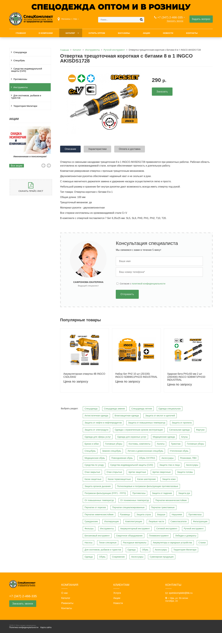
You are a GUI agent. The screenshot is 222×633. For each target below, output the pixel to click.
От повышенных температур (99, 500)
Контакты (192, 33)
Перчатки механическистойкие (171, 500)
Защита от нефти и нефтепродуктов (103, 422)
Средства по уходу (94, 465)
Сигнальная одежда (179, 430)
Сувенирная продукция (161, 557)
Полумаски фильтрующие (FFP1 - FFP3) (105, 493)
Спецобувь (19, 60)
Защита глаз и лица (169, 465)
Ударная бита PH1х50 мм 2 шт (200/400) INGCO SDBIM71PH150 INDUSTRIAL (186, 377)
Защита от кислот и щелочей (160, 415)
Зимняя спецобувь (111, 451)
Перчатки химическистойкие (98, 514)
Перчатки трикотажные (163, 507)
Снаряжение (118, 557)
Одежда (131, 549)
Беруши (161, 514)
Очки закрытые (92, 472)
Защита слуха (143, 514)
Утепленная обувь (179, 451)
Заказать (162, 91)
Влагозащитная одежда (127, 415)
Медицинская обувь (94, 458)
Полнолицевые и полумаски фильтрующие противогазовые (147, 486)
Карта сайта (45, 627)
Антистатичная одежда (96, 415)
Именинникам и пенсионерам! (36, 156)
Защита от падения (162, 493)
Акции (146, 33)
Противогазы (20, 79)
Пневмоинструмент (159, 535)
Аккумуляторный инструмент (135, 528)
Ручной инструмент (194, 528)
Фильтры (89, 528)
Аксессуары (167, 458)
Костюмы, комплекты (139, 444)
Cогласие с (142, 284)
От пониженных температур (134, 500)
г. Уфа (74, 19)
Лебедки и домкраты (185, 535)
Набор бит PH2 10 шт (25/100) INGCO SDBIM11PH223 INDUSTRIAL (136, 375)
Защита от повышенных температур (146, 422)
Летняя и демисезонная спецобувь (145, 451)
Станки (202, 542)
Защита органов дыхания (97, 486)
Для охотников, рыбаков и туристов (26, 96)
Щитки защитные (137, 472)
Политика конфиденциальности (23, 627)
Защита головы (185, 472)
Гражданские (91, 521)
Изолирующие (111, 521)
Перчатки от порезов (95, 507)
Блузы (184, 437)
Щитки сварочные (161, 472)
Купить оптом (97, 33)
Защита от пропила (182, 422)
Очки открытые (114, 472)
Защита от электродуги (96, 430)
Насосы (88, 542)
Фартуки (200, 430)
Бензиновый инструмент (97, 535)
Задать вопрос (201, 19)
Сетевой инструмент (166, 528)
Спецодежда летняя (141, 408)
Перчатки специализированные (128, 507)
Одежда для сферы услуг (97, 437)
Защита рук (184, 493)
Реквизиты (67, 603)
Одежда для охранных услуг (131, 437)
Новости (168, 33)
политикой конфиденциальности (148, 283)
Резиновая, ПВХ (188, 458)
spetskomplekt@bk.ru (181, 593)
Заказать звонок (175, 21)
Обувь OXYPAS (147, 458)
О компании (46, 33)
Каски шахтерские (146, 479)
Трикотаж (176, 444)
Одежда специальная (169, 408)
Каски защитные (92, 479)
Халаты (161, 444)
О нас (64, 593)
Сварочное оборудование (129, 535)
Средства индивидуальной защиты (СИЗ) (26, 69)
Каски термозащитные (119, 479)
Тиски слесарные (108, 542)
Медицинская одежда (164, 437)
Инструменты (20, 87)
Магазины (124, 33)
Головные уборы (113, 444)
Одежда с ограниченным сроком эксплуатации (139, 430)
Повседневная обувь (122, 458)
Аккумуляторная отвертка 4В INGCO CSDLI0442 (84, 375)
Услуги (117, 593)
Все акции (16, 165)
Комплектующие (133, 521)
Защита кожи (169, 479)
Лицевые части (156, 521)
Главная (21, 33)
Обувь (145, 549)
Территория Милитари (25, 106)
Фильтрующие (200, 521)
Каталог (70, 33)
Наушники (177, 514)
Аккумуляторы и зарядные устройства (172, 542)
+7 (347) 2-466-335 (170, 17)
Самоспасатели (179, 521)
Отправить (127, 294)
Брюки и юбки (91, 444)
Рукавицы (125, 514)
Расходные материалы (134, 542)
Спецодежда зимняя (114, 408)
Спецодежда (20, 52)
